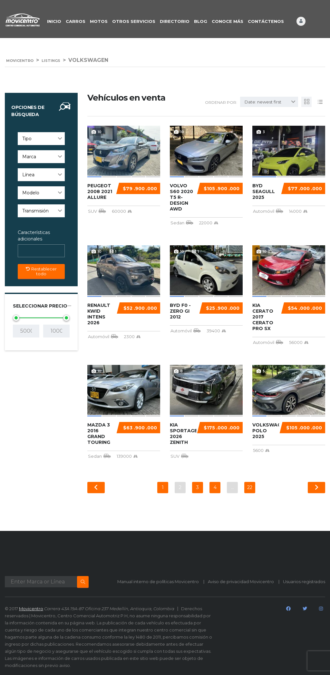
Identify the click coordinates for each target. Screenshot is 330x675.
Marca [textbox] (29, 157)
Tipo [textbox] (27, 139)
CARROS (75, 21)
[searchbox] (25, 251)
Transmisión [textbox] (35, 211)
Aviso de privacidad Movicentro (241, 581)
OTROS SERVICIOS (133, 21)
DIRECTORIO (174, 21)
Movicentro (31, 608)
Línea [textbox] (28, 175)
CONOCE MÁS (227, 21)
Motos (99, 21)
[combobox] (41, 138)
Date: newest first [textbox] (263, 101)
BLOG (200, 21)
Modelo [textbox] (30, 193)
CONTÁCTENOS (266, 21)
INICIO (54, 21)
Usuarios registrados (304, 581)
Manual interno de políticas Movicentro (158, 581)
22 (249, 487)
